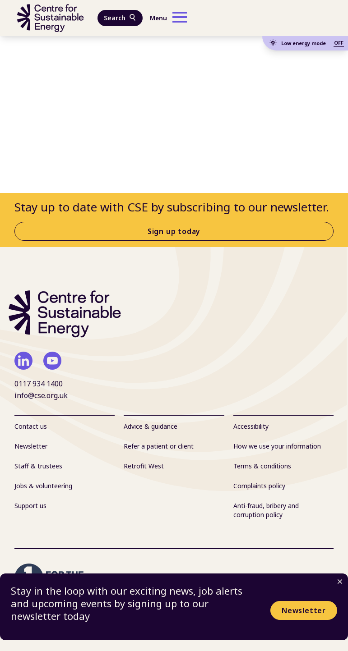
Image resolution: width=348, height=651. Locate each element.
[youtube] (52, 361)
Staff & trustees (38, 466)
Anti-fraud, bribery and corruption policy (266, 510)
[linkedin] (23, 361)
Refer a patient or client (159, 446)
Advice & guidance (150, 426)
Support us (30, 505)
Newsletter (304, 610)
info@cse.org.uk (41, 395)
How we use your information (277, 446)
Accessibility (251, 426)
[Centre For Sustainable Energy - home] (50, 18)
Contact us (30, 426)
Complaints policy (259, 485)
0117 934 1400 (38, 384)
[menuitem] (64, 426)
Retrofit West (144, 466)
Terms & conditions (262, 466)
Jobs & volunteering (43, 485)
